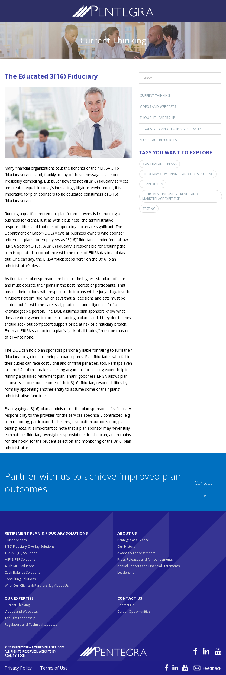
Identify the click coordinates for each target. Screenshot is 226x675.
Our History (126, 546)
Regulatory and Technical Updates (170, 128)
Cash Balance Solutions (22, 572)
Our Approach (16, 540)
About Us (127, 533)
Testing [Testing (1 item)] (149, 208)
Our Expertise (19, 598)
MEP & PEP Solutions (20, 559)
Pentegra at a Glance (133, 540)
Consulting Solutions (20, 579)
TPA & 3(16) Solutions (21, 553)
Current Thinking (155, 95)
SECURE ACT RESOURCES (158, 140)
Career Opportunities (133, 611)
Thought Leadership (157, 117)
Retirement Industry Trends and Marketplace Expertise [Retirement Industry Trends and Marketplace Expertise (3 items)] (170, 196)
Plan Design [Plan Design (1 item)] (153, 184)
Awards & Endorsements (136, 553)
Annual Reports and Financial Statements (148, 566)
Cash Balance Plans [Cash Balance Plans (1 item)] (160, 164)
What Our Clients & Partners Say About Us (37, 585)
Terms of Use (54, 668)
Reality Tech (15, 655)
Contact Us (203, 484)
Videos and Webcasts (158, 106)
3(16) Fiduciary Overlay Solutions (29, 546)
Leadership (126, 572)
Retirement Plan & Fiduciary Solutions (46, 533)
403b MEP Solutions (19, 566)
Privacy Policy (18, 668)
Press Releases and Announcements (145, 559)
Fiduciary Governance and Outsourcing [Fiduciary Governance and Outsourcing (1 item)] (178, 174)
